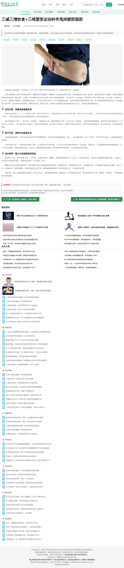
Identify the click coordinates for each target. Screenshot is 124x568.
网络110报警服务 (88, 560)
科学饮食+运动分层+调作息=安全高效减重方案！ (21, 240)
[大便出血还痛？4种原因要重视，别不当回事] (64, 364)
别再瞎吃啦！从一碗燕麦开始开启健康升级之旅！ (21, 259)
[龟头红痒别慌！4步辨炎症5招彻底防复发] (64, 474)
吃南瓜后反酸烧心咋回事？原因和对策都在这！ (20, 255)
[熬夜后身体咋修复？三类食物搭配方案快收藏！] (64, 470)
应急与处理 (96, 12)
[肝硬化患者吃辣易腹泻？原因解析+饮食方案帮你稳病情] (64, 360)
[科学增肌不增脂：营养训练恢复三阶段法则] (64, 501)
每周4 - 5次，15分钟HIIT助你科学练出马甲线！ (81, 263)
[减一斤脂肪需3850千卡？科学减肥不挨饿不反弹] (64, 313)
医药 (64, 5)
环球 (50, 5)
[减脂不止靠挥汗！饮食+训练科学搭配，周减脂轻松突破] (70, 227)
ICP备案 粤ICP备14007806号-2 (75, 555)
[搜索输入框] (96, 5)
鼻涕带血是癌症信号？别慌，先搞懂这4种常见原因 (33, 282)
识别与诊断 (37, 12)
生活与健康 (25, 12)
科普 (57, 5)
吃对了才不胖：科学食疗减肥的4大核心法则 (19, 244)
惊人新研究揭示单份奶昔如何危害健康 (78, 259)
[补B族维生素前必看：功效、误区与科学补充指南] (8, 290)
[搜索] (109, 5)
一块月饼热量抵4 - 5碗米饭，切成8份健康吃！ (81, 268)
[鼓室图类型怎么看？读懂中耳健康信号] (64, 391)
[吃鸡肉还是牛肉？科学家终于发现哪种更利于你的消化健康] (64, 448)
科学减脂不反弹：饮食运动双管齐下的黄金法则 (81, 244)
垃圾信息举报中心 (74, 560)
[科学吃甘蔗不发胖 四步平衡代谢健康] (64, 505)
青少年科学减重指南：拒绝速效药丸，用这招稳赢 (82, 240)
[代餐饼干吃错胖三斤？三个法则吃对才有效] (9, 227)
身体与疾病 (61, 12)
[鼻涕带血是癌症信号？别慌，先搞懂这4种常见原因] (8, 281)
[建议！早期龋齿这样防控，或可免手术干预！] (64, 523)
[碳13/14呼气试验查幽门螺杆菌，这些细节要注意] (64, 395)
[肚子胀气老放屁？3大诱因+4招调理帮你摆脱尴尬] (64, 387)
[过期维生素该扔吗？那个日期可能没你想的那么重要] (64, 452)
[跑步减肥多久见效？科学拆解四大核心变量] (70, 216)
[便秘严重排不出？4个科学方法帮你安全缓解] (64, 340)
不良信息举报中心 (60, 560)
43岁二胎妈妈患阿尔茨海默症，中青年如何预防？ (82, 251)
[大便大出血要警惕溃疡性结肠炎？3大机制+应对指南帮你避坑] (64, 332)
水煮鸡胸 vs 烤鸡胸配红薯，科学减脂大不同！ (81, 255)
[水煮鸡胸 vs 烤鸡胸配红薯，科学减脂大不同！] (64, 535)
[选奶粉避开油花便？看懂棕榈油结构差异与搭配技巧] (64, 509)
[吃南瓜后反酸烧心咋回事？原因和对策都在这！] (64, 531)
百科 (71, 5)
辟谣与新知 (84, 12)
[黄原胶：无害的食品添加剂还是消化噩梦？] (64, 456)
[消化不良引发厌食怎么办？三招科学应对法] (9, 216)
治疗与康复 (49, 12)
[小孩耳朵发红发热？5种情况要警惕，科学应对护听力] (64, 407)
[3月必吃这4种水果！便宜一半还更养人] (64, 479)
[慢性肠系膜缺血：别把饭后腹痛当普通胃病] (64, 356)
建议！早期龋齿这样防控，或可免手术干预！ (19, 251)
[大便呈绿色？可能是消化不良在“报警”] (64, 379)
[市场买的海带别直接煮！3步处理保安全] (64, 336)
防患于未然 (72, 12)
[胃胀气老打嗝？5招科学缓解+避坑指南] (64, 403)
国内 (44, 5)
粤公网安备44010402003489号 (40, 560)
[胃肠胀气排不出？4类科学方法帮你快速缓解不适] (64, 399)
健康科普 (7, 26)
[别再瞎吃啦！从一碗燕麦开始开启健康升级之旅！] (64, 539)
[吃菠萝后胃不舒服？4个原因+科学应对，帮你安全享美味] (64, 352)
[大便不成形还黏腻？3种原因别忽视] (64, 301)
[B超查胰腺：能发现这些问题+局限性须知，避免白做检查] (64, 344)
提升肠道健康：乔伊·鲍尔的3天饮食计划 (18, 263)
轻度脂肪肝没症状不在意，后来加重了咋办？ (19, 268)
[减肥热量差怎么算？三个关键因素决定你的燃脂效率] (64, 317)
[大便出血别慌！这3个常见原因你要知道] (64, 309)
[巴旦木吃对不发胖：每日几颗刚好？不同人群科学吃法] (64, 496)
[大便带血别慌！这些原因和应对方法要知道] (64, 305)
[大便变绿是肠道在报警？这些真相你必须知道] (64, 297)
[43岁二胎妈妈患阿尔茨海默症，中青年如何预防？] (64, 527)
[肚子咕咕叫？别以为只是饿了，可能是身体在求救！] (64, 487)
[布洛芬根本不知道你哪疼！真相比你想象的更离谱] (64, 483)
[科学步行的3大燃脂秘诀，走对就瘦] (64, 513)
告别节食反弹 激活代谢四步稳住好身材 (17, 235)
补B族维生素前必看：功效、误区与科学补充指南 (33, 291)
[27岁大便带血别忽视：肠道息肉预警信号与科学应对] (64, 348)
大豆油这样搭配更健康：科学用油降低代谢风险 (81, 235)
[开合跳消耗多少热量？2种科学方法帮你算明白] (64, 321)
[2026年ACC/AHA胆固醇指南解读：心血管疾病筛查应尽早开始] (64, 444)
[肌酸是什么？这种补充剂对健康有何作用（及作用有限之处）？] (64, 460)
